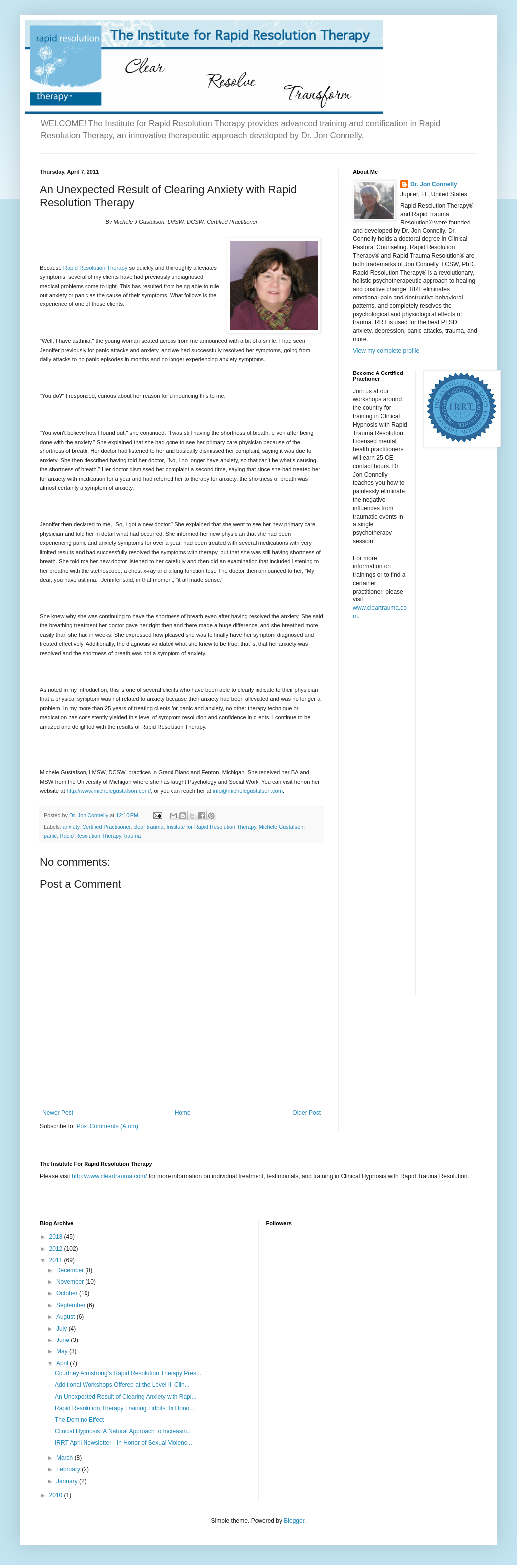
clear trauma (148, 827)
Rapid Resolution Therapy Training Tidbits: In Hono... (124, 1408)
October (67, 1293)
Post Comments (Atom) (107, 1126)
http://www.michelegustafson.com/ (109, 791)
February (69, 1469)
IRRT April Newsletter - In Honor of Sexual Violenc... (123, 1442)
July (62, 1328)
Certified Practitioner (106, 827)
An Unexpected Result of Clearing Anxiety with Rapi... (125, 1396)
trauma (132, 836)
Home (183, 1112)
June (63, 1340)
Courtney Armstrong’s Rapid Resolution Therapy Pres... (128, 1373)
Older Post (306, 1112)
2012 (56, 1248)
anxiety (71, 827)
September (71, 1305)
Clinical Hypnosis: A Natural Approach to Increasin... (123, 1431)
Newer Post (57, 1112)
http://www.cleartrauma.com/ (109, 1176)
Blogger (294, 1520)
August (66, 1316)
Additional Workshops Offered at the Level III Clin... (122, 1384)
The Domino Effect (79, 1419)
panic (50, 836)
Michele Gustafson (281, 827)
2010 (56, 1495)
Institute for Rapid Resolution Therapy (211, 827)
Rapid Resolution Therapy (95, 268)
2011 (56, 1260)
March (65, 1457)
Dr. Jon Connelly (433, 184)
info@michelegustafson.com (248, 791)
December (71, 1270)
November (71, 1281)
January (67, 1481)
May (62, 1351)
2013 (56, 1236)
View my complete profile (386, 350)
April (63, 1363)
